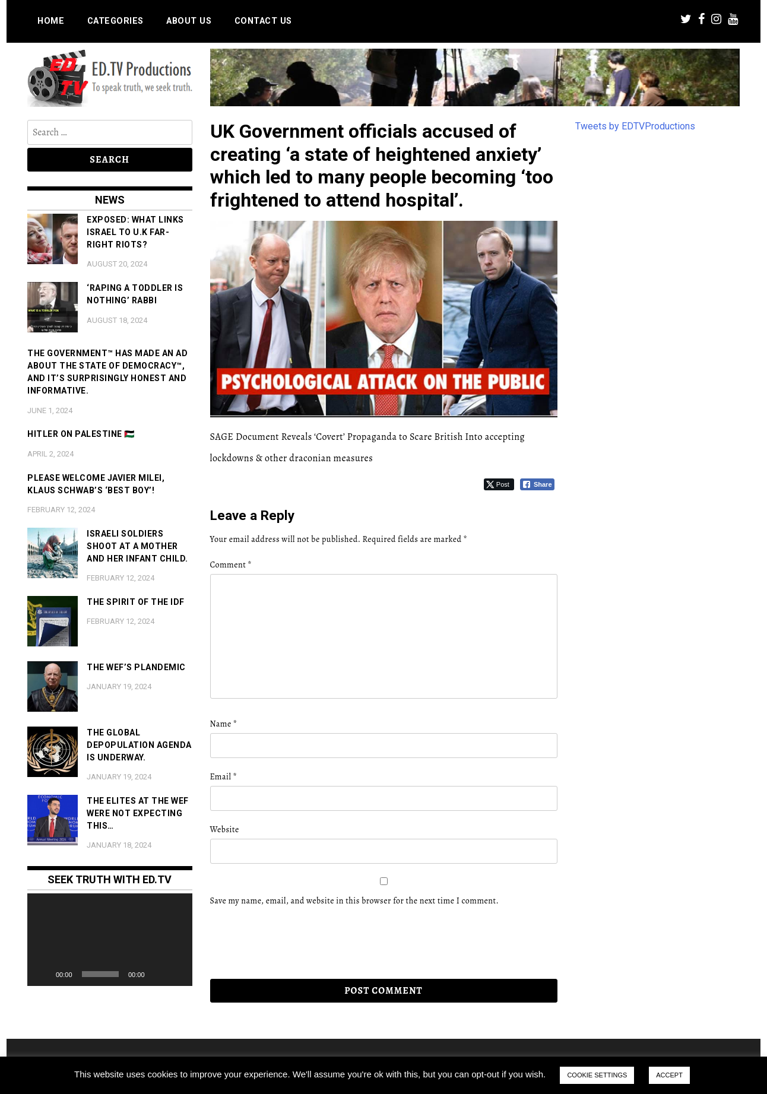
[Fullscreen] (177, 974)
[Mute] (158, 974)
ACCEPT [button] (669, 1075)
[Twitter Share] (499, 484)
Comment (231, 564)
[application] (109, 939)
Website (224, 829)
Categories (115, 21)
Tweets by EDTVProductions (635, 126)
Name (223, 724)
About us (188, 21)
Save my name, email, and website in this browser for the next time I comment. (354, 900)
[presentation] (291, 943)
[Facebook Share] (537, 484)
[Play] (43, 974)
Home (50, 21)
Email (223, 776)
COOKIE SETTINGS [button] (597, 1075)
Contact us (263, 21)
